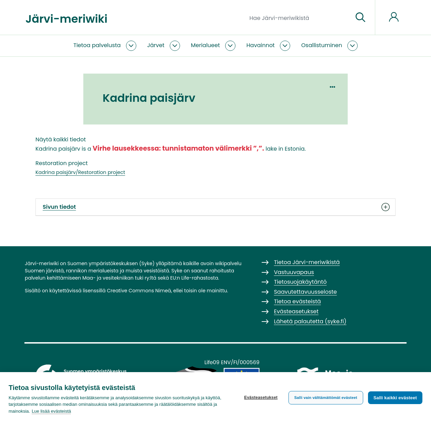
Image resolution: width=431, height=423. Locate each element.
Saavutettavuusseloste (305, 292)
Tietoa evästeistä (297, 301)
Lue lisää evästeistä (51, 411)
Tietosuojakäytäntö (300, 282)
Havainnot (260, 45)
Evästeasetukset (260, 397)
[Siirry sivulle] (360, 17)
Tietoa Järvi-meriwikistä (307, 262)
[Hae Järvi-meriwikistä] (298, 17)
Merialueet (205, 45)
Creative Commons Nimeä (139, 290)
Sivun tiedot (215, 207)
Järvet (156, 45)
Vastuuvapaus (294, 272)
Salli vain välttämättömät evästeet (325, 397)
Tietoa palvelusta (96, 45)
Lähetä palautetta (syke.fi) (310, 321)
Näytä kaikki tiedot (60, 139)
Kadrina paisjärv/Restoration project (80, 172)
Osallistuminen (321, 45)
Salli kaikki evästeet (395, 397)
